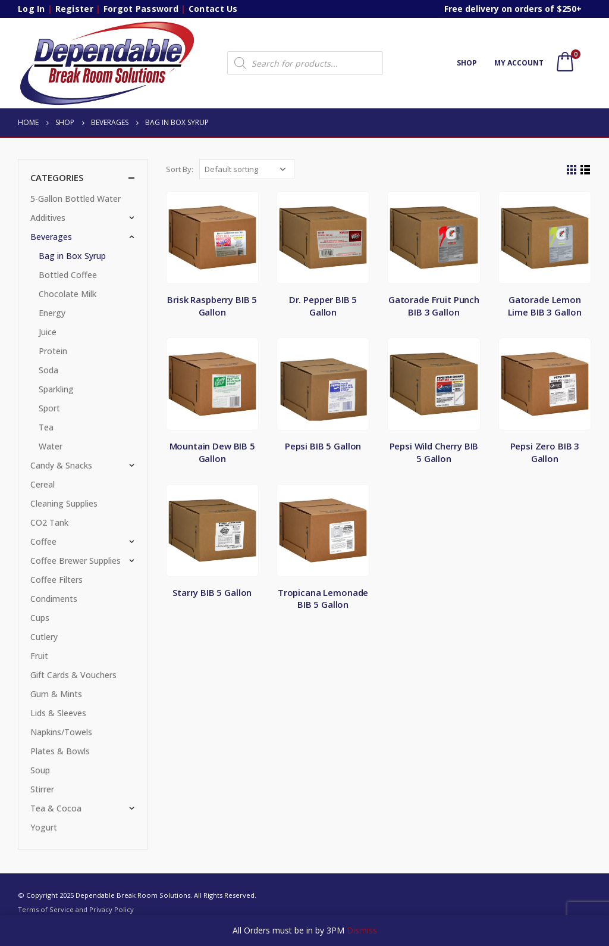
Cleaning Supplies (64, 503)
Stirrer (42, 789)
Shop (467, 63)
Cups (39, 617)
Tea (46, 427)
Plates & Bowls (60, 751)
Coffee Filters (56, 579)
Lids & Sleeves (58, 713)
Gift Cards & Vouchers (73, 674)
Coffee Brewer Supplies (75, 560)
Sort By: (179, 169)
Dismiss (362, 930)
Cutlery (44, 636)
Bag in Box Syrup (72, 255)
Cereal (42, 484)
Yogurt (43, 827)
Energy (52, 313)
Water (50, 446)
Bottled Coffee (68, 274)
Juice (47, 332)
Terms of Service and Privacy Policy (76, 909)
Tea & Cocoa (55, 808)
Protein (53, 351)
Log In (31, 8)
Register (74, 8)
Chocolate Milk (67, 293)
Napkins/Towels (61, 732)
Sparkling (56, 389)
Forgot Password (140, 8)
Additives (47, 217)
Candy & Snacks (61, 465)
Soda (48, 370)
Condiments (53, 598)
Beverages (51, 236)
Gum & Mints (56, 694)
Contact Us (213, 8)
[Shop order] (246, 169)
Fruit (39, 655)
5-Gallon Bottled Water (75, 198)
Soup (40, 770)
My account (519, 63)
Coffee (43, 541)
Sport (49, 408)
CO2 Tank (49, 522)
